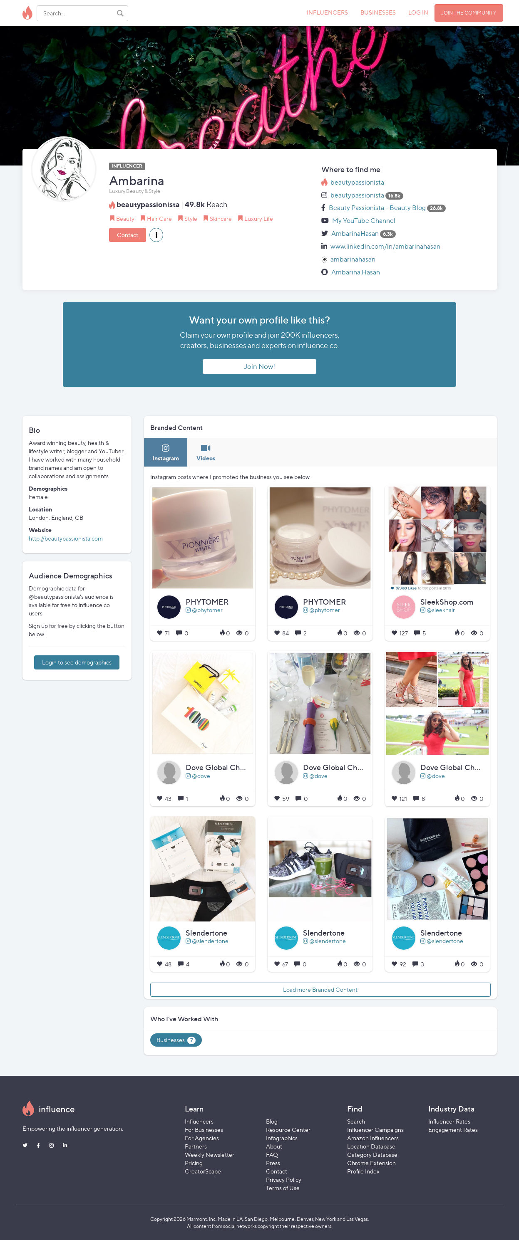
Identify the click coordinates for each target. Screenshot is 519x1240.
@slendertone (207, 940)
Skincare (221, 218)
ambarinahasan (352, 259)
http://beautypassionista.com (66, 538)
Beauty (125, 218)
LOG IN (418, 12)
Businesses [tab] (176, 1040)
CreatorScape (203, 1171)
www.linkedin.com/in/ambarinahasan (385, 246)
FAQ (272, 1154)
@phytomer (204, 609)
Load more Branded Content (320, 989)
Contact (127, 234)
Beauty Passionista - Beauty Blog (377, 208)
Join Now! (259, 366)
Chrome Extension (371, 1162)
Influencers (199, 1121)
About (274, 1146)
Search (356, 1121)
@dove (198, 775)
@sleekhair (437, 609)
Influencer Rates (449, 1121)
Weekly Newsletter (209, 1154)
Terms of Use (283, 1187)
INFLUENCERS (327, 12)
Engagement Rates (453, 1129)
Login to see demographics (77, 662)
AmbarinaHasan (355, 233)
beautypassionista (357, 182)
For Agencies (202, 1137)
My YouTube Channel (363, 221)
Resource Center (288, 1129)
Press (273, 1162)
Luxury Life (258, 218)
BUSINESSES (378, 12)
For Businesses (204, 1129)
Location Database (371, 1146)
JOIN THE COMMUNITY (469, 13)
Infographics (282, 1137)
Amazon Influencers (373, 1137)
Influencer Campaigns (375, 1129)
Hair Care (159, 218)
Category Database (372, 1154)
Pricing (194, 1162)
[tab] (165, 452)
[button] (156, 235)
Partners (196, 1146)
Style (190, 218)
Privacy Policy (283, 1179)
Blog (272, 1121)
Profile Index (363, 1171)
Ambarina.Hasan (355, 272)
